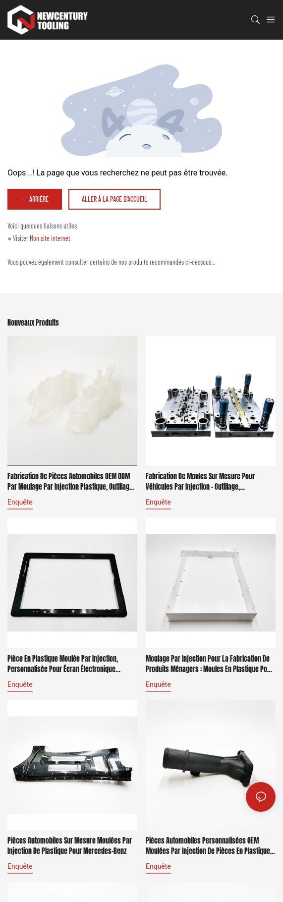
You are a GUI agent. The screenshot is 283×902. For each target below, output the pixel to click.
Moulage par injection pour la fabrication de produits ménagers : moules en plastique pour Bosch (209, 664)
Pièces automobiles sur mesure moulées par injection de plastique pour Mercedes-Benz (69, 846)
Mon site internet (50, 238)
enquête (20, 502)
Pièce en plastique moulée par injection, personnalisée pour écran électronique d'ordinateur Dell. (62, 664)
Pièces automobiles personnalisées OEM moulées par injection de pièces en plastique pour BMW (208, 846)
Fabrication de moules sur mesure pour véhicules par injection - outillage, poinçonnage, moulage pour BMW (200, 481)
